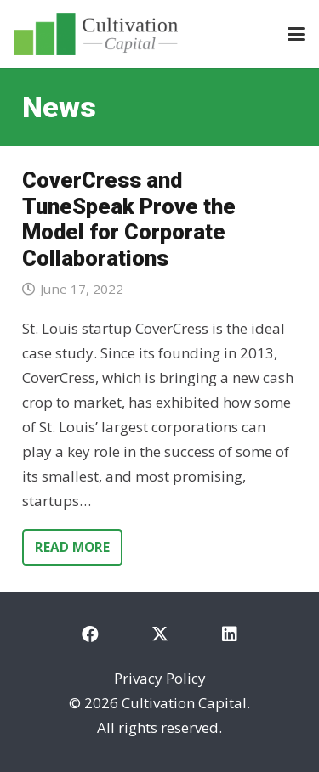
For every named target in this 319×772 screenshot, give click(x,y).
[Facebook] (90, 634)
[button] (296, 33)
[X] (160, 634)
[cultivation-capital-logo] (96, 34)
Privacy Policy (160, 678)
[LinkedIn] (229, 634)
